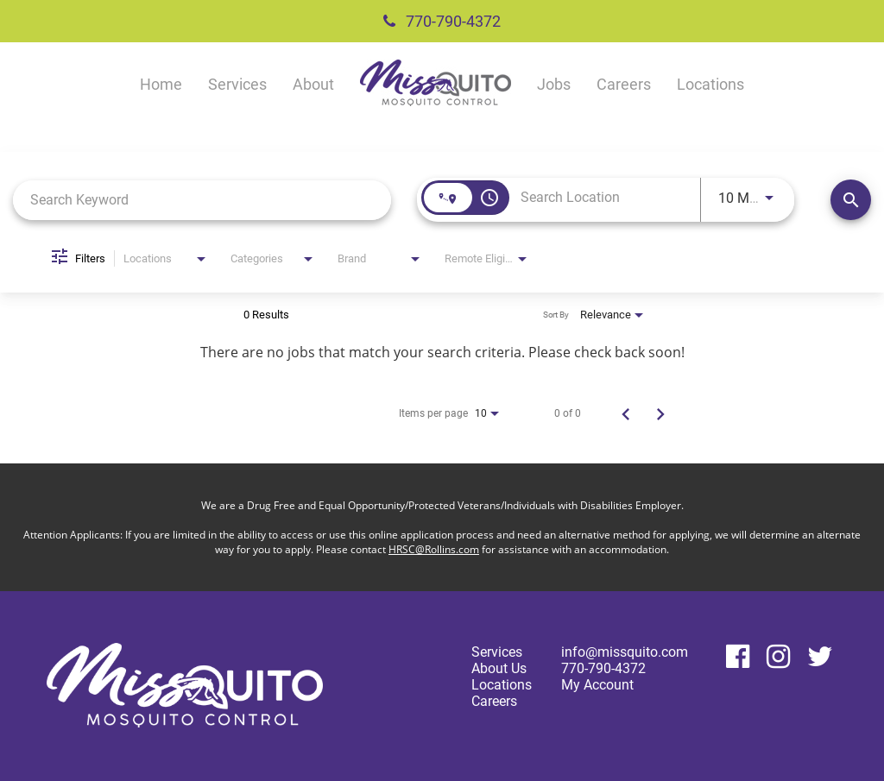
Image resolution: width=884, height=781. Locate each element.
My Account (597, 685)
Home (161, 84)
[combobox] (202, 200)
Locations (710, 84)
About (313, 84)
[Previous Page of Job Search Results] (626, 413)
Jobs (554, 84)
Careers (624, 84)
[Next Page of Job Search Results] (660, 413)
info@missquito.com (624, 652)
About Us (499, 668)
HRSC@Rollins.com (433, 549)
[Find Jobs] (850, 200)
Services (237, 84)
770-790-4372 (442, 21)
